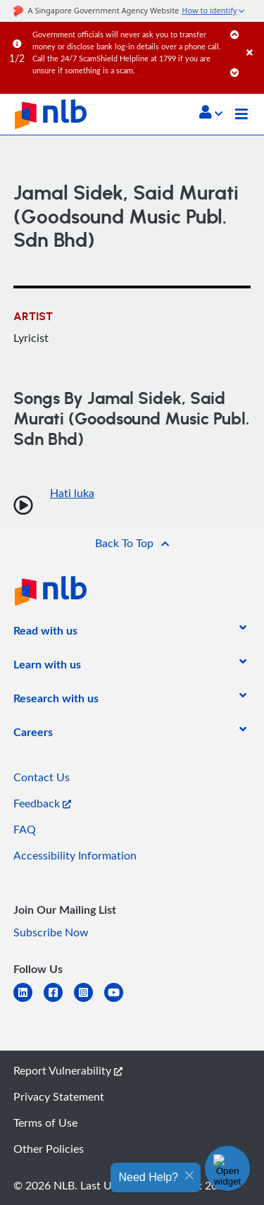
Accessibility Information (75, 855)
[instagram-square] (89, 1001)
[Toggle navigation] (241, 114)
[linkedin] (28, 1001)
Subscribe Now (51, 932)
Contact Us (41, 777)
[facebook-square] (59, 1001)
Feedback (42, 803)
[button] (210, 113)
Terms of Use (45, 1122)
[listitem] (45, 633)
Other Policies (48, 1148)
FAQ (24, 829)
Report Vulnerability (67, 1070)
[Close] (252, 38)
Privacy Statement (58, 1096)
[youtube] (119, 1001)
